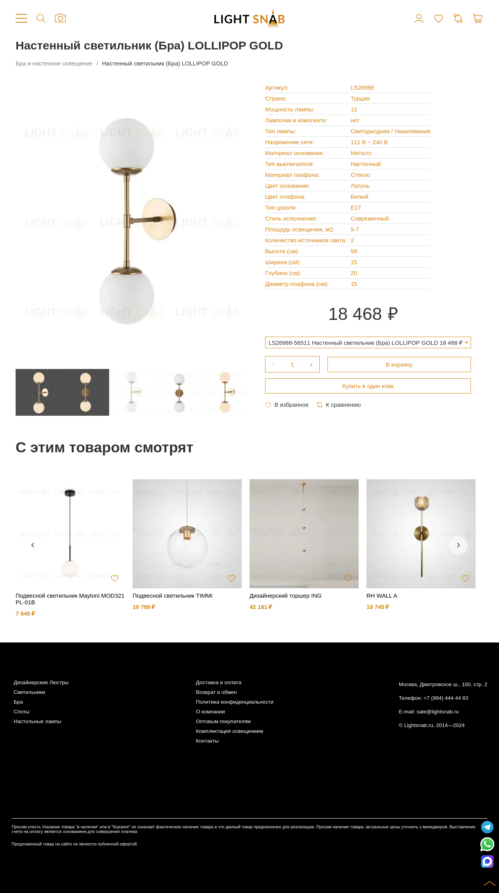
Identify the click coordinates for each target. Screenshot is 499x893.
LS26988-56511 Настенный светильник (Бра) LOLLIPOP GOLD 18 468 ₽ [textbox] (366, 342)
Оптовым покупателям (223, 721)
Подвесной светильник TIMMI (172, 595)
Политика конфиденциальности (234, 702)
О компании (210, 712)
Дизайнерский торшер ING (286, 595)
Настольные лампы (37, 721)
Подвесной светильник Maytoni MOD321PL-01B (70, 598)
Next (458, 545)
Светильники (29, 692)
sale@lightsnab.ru (438, 712)
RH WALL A (381, 595)
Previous (32, 545)
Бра (18, 702)
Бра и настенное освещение (54, 63)
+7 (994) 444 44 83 (446, 698)
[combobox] (368, 342)
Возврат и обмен (216, 692)
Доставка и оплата (218, 682)
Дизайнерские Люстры (41, 682)
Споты (21, 712)
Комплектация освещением (229, 731)
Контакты (207, 741)
